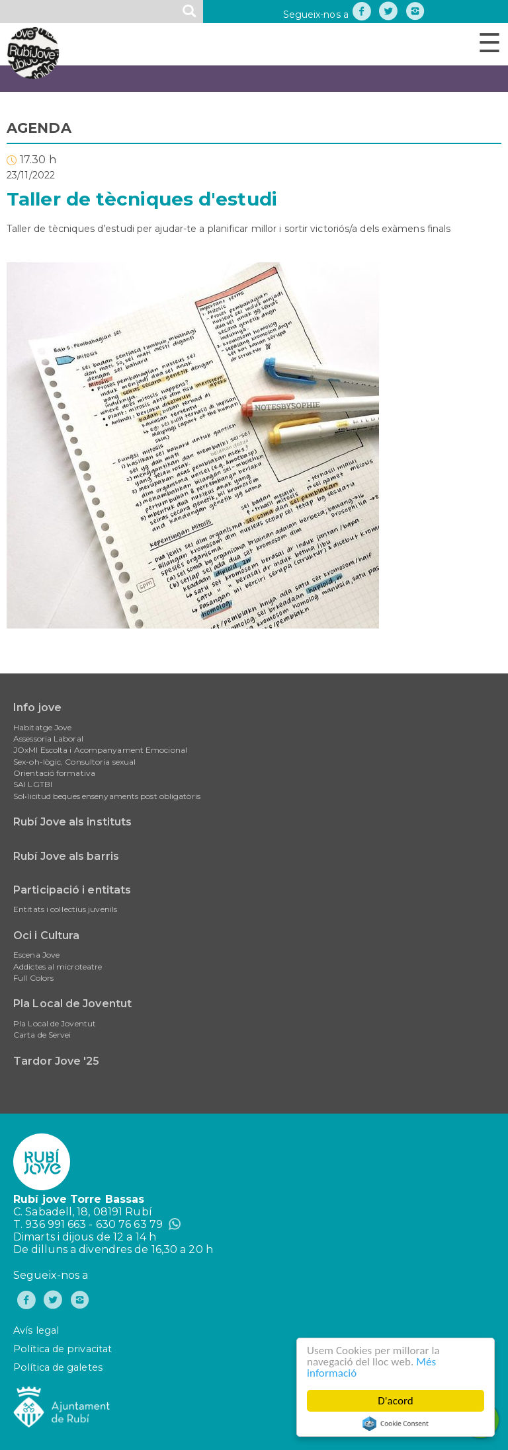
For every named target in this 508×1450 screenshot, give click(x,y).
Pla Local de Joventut (72, 1003)
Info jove (37, 707)
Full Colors (33, 978)
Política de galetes (58, 1367)
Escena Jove (36, 955)
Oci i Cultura (46, 935)
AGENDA (39, 128)
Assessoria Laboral (48, 739)
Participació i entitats (72, 890)
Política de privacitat (62, 1349)
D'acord (395, 1401)
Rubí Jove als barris (66, 856)
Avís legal (36, 1330)
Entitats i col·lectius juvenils (65, 909)
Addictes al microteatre (57, 967)
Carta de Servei (42, 1035)
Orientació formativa (54, 773)
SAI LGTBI (32, 784)
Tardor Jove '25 (56, 1061)
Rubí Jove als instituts (72, 822)
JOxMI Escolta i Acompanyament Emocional (100, 750)
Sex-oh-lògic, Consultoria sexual (74, 762)
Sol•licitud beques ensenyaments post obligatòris (106, 796)
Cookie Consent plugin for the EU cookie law (395, 1423)
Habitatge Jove (42, 727)
